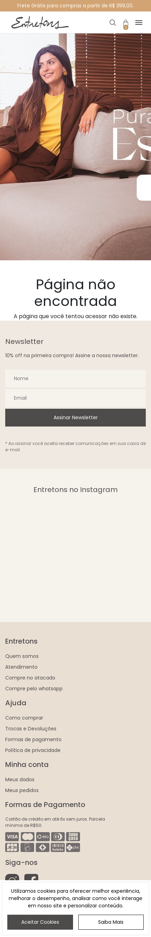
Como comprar (24, 717)
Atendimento (21, 666)
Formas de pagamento (33, 739)
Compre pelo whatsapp (34, 688)
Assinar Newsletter (76, 417)
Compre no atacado (30, 677)
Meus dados (19, 779)
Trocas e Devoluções (30, 728)
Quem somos (22, 656)
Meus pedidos (22, 790)
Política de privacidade (33, 750)
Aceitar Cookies (40, 922)
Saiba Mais (111, 922)
